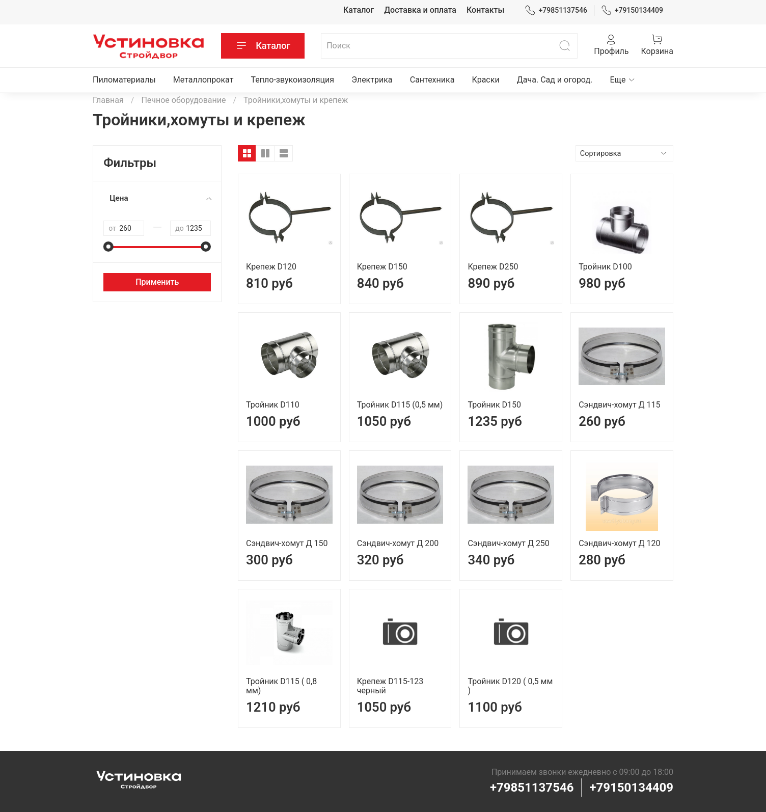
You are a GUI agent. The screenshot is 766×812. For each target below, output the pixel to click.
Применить (157, 282)
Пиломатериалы (124, 80)
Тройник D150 (494, 405)
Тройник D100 (605, 267)
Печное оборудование (183, 100)
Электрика (371, 80)
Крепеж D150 (382, 267)
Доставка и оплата (420, 10)
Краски (486, 80)
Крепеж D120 (271, 267)
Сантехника (432, 80)
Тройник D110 (272, 405)
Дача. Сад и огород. (555, 80)
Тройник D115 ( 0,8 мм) (281, 685)
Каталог (358, 10)
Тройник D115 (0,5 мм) (400, 405)
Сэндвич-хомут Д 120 (619, 543)
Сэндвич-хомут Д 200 (398, 543)
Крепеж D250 (493, 267)
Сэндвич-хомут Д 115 (619, 405)
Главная (108, 100)
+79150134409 (632, 10)
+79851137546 (556, 10)
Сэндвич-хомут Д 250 (508, 543)
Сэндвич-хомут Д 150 (286, 543)
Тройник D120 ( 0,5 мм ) (510, 685)
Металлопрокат (203, 80)
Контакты (485, 10)
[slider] (108, 246)
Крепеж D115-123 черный (390, 685)
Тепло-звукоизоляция (293, 80)
